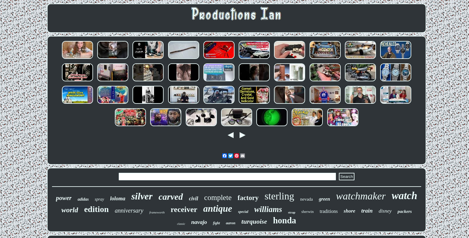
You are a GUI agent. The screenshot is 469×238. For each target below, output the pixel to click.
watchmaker (361, 196)
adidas (83, 199)
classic (181, 223)
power (64, 198)
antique (217, 208)
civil (193, 199)
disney (385, 211)
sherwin (308, 211)
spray (99, 199)
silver (142, 196)
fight (216, 223)
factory (247, 198)
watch (404, 196)
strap (291, 212)
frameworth (157, 212)
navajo (199, 222)
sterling (279, 196)
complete (218, 197)
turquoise (254, 221)
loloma (117, 199)
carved (171, 197)
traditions (329, 211)
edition (96, 209)
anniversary (129, 210)
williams (268, 209)
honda (284, 220)
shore (349, 211)
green (324, 199)
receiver (184, 209)
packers (405, 211)
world (69, 210)
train (367, 211)
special (243, 212)
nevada (306, 199)
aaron (230, 223)
